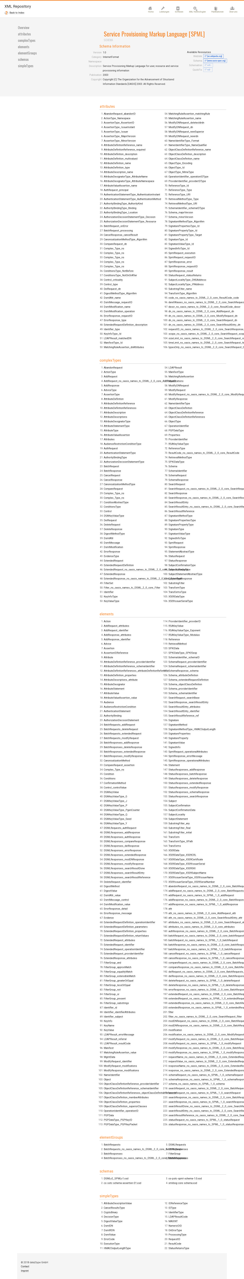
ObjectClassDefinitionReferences (146, 523)
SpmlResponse (189, 492)
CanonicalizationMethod (88, 712)
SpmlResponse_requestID (195, 289)
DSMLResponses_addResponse (93, 784)
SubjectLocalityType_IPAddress (198, 307)
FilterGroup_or (136, 605)
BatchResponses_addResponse (92, 694)
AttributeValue (82, 645)
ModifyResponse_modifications (145, 681)
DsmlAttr (133, 406)
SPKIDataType (189, 406)
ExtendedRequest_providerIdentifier (95, 906)
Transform (186, 614)
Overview (23, 143)
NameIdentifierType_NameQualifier (147, 329)
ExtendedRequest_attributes (90, 892)
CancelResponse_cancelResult (92, 343)
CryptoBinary (82, 989)
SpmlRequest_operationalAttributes (147, 870)
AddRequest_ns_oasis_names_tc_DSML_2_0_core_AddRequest (111, 411)
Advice (79, 596)
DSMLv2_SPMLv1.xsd (87, 956)
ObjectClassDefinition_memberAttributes (150, 708)
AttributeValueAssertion (88, 465)
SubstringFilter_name (192, 311)
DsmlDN (79, 1002)
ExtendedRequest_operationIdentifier (95, 901)
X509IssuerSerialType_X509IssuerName (203, 654)
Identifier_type (136, 275)
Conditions (81, 730)
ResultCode (187, 997)
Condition (80, 726)
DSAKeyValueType (85, 546)
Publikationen (216, 13)
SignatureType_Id (190, 262)
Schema (185, 411)
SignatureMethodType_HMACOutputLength (151, 847)
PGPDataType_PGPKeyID (142, 730)
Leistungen (160, 13)
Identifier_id (134, 618)
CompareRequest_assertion (90, 717)
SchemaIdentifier (190, 415)
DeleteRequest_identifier (89, 834)
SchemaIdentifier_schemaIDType (199, 231)
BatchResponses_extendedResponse (96, 703)
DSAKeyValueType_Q (87, 766)
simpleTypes (25, 181)
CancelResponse (84, 510)
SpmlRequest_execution (194, 275)
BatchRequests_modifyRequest (92, 690)
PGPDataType (135, 537)
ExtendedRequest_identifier (90, 897)
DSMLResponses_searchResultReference (98, 829)
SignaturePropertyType (193, 469)
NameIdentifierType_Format (143, 325)
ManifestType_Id (137, 289)
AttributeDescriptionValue (89, 980)
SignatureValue (136, 861)
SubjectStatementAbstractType (198, 519)
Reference (133, 757)
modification (187, 807)
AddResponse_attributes (88, 587)
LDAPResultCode (137, 1006)
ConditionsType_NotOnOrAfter (144, 221)
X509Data (186, 627)
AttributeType (82, 460)
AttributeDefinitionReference (90, 433)
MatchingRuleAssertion (140, 483)
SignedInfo (134, 865)
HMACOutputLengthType (141, 989)
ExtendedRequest (137, 429)
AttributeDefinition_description (92, 262)
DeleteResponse (137, 397)
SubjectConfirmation (192, 582)
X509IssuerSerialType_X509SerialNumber (204, 659)
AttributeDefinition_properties (91, 627)
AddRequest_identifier (87, 582)
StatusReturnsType (191, 1002)
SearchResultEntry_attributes (144, 825)
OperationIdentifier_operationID (145, 721)
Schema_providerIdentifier (142, 807)
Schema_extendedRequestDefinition (148, 798)
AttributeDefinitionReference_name (94, 253)
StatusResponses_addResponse (146, 888)
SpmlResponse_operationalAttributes (148, 879)
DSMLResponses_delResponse (93, 798)
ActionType (81, 402)
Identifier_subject (137, 627)
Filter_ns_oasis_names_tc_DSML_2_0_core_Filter (156, 456)
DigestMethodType (138, 402)
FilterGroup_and (136, 573)
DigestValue (81, 843)
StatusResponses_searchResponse (200, 573)
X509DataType (189, 541)
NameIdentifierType (138, 510)
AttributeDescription (86, 442)
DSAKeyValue (82, 744)
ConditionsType (83, 537)
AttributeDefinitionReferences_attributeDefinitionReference (107, 623)
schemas (23, 175)
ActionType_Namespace (88, 226)
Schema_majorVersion (193, 235)
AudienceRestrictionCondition (91, 659)
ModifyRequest (136, 496)
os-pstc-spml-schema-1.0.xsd (144, 956)
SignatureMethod (137, 843)
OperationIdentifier (138, 532)
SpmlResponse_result (193, 293)
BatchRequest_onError (87, 334)
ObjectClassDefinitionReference (145, 519)
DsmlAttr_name (136, 244)
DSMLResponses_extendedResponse (96, 807)
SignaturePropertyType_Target (197, 258)
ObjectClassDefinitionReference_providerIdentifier (155, 694)
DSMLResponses (137, 938)
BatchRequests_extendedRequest (94, 685)
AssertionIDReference (87, 605)
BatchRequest (82, 496)
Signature (133, 838)
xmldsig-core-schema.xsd (142, 961)
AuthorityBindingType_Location (92, 320)
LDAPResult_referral (139, 650)
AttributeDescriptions (86, 447)
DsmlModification (137, 415)
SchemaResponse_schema (143, 789)
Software (175, 13)
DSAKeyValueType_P (87, 757)
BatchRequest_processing (89, 338)
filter (183, 789)
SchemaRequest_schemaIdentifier (147, 784)
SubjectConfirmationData (194, 587)
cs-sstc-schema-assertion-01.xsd (93, 961)
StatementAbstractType (194, 496)
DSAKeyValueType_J (86, 753)
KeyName (133, 636)
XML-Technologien (194, 13)
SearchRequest (189, 429)
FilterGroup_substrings (140, 614)
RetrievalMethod (137, 762)
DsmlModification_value (88, 856)
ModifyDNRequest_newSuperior (145, 316)
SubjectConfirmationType (194, 510)
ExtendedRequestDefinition (143, 433)
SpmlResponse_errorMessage (145, 874)
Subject (185, 578)
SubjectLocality (189, 591)
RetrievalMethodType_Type (196, 221)
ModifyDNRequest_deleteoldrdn (146, 307)
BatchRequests (83, 929)
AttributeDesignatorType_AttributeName (97, 284)
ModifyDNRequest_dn (140, 311)
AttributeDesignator (85, 636)
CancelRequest (83, 505)
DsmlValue (81, 1011)
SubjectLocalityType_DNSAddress (200, 302)
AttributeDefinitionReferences (91, 438)
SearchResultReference (194, 456)
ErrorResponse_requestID (142, 262)
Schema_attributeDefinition (143, 793)
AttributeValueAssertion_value (91, 650)
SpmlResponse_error (192, 284)
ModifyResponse (137, 505)
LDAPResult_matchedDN (142, 284)
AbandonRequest (84, 397)
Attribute (79, 609)
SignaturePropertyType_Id (195, 253)
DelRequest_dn (136, 235)
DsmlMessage (136, 411)
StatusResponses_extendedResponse (149, 901)
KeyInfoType (135, 465)
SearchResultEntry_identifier (143, 829)
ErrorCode (133, 980)
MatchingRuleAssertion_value (144, 663)
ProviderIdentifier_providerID (144, 739)
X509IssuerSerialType (193, 546)
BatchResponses (84, 938)
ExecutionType (136, 984)
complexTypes (26, 156)
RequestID (187, 993)
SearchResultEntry (191, 447)
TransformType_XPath (193, 618)
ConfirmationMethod (86, 735)
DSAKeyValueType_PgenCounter (93, 762)
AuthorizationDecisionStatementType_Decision (101, 325)
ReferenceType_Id (138, 370)
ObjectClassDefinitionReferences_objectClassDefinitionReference (164, 703)
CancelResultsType (85, 984)
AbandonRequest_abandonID (91, 221)
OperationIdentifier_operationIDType (148, 361)
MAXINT (132, 1011)
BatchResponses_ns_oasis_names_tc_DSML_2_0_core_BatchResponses (169, 929)
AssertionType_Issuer (87, 239)
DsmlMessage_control (87, 852)
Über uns (233, 13)
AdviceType (81, 420)
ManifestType (135, 478)
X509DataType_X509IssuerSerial (199, 641)
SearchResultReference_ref (143, 834)
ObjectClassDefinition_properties (146, 712)
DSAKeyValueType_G (86, 748)
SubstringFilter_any (191, 600)
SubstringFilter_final (192, 605)
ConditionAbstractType (87, 532)
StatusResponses (190, 933)
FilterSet (132, 451)
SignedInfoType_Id (191, 271)
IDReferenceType (137, 993)
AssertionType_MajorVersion (91, 244)
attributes (24, 149)
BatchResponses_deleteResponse (94, 699)
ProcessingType (190, 989)
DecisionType (82, 993)
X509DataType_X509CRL (195, 632)
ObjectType (134, 528)
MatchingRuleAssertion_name (144, 302)
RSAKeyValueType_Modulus (143, 753)
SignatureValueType (192, 478)
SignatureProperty (138, 856)
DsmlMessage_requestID (142, 248)
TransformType (189, 532)
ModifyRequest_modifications (144, 677)
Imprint (25, 1147)
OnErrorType (187, 984)
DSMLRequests (136, 933)
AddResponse (83, 415)
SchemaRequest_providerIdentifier (147, 780)
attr (182, 685)
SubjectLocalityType (192, 514)
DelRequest (81, 550)
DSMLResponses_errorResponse (93, 802)
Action (78, 573)
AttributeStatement (85, 641)
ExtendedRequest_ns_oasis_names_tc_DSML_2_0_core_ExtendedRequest (170, 438)
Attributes (80, 469)
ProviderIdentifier (137, 546)
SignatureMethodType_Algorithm (199, 244)
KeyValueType (136, 469)
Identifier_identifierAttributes (144, 623)
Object (131, 690)
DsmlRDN (80, 1006)
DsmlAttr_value (83, 847)
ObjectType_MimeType (140, 356)
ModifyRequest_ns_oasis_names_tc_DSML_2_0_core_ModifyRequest (167, 501)
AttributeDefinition (85, 429)
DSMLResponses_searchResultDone (95, 820)
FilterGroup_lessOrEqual (141, 596)
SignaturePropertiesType (194, 465)
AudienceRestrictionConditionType (94, 474)
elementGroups (27, 169)
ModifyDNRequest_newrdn (143, 320)
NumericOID (187, 980)
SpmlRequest (188, 487)
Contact (25, 1143)
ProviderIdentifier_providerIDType (146, 365)
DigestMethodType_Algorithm (144, 239)
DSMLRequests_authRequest (91, 780)
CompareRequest (84, 519)
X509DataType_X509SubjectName (200, 650)
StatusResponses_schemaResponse (148, 910)
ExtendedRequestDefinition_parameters (97, 879)
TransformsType (190, 537)
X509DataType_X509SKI (194, 645)
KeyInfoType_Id (136, 280)
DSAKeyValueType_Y (86, 775)
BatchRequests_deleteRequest (92, 681)
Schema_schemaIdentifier (142, 811)
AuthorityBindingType (86, 487)
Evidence (80, 870)
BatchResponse (83, 501)
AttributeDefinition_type (88, 275)
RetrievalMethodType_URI (195, 226)
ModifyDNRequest (138, 492)
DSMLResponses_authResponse (93, 789)
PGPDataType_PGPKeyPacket (144, 735)
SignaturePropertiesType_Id (196, 248)
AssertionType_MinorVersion (91, 248)
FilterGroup (187, 929)
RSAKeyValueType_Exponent (144, 748)
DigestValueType (84, 997)
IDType (132, 997)
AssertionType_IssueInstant (90, 235)
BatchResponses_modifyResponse (94, 708)
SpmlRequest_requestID (194, 280)
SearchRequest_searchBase (143, 816)
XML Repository (18, 6)
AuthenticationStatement (88, 663)
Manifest (133, 659)
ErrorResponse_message (89, 865)
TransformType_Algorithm (195, 316)
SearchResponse (190, 438)
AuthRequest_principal (87, 298)
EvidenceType (135, 424)
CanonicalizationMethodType (91, 514)
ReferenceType (136, 555)
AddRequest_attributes (87, 578)
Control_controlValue (86, 739)
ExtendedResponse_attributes (91, 910)
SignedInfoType (189, 483)
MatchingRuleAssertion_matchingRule (148, 298)
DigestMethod (83, 838)
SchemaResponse (191, 424)
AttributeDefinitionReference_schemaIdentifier (100, 618)
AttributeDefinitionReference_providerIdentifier (101, 614)
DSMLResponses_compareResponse (96, 793)
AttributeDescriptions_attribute (92, 632)
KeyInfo (132, 632)
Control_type (135, 231)
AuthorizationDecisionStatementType (95, 492)
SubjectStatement (190, 596)
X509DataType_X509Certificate (198, 636)
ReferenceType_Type (139, 374)
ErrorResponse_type (139, 266)
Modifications (135, 487)
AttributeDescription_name (89, 280)
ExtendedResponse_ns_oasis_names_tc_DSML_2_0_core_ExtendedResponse (172, 447)
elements (23, 162)
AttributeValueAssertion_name (91, 293)
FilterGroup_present (139, 609)
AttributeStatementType (88, 456)
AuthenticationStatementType (91, 483)
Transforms (187, 623)
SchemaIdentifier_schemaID (143, 775)
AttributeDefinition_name (88, 271)
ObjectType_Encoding (140, 347)
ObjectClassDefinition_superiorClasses (149, 717)
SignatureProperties (139, 852)
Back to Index (17, 13)
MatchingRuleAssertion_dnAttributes (148, 293)
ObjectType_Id (136, 352)
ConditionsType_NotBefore (90, 379)
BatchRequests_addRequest (90, 677)
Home (145, 13)
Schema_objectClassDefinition (144, 802)
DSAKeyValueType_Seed (89, 771)
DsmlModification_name (141, 253)
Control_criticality (137, 226)
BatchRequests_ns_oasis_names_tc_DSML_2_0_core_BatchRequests (114, 933)
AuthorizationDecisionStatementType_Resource (101, 329)
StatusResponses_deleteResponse (147, 897)
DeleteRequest (83, 555)
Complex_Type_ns (85, 356)
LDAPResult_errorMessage (143, 645)
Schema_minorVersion (193, 239)
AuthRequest (82, 478)
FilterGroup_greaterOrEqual (143, 591)
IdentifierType (135, 1002)
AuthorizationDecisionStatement (92, 672)
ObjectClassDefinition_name (143, 343)
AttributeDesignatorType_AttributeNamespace (100, 289)
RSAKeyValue (135, 744)
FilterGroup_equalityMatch (142, 582)
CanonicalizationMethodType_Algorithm (96, 347)
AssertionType (83, 424)
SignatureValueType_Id (193, 266)
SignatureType (188, 474)
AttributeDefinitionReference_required (96, 258)
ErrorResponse (136, 420)
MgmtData (133, 667)
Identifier (133, 460)
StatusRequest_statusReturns (197, 298)
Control (79, 541)
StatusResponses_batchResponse (147, 892)
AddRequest (82, 406)
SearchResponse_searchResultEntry (148, 820)
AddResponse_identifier (88, 591)
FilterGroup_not (136, 600)
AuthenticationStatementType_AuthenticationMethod (103, 307)
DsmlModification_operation (143, 258)
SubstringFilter (189, 528)
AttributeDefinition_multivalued (92, 266)
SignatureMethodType (193, 460)
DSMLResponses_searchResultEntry (95, 825)
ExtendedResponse (138, 442)
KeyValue (133, 641)
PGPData (133, 726)
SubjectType (187, 523)
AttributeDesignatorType (88, 451)
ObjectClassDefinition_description (146, 338)
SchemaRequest (190, 420)
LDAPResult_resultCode (141, 654)
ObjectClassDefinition (140, 514)
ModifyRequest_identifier (142, 672)
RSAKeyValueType (138, 550)
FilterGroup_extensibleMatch (144, 587)
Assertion (80, 600)
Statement (133, 883)
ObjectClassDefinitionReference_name (149, 334)
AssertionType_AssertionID (90, 231)
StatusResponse (190, 505)
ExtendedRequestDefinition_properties (96, 883)
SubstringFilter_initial (192, 609)
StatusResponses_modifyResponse (148, 906)
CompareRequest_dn (86, 352)
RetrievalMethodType (192, 402)
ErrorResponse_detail (87, 861)
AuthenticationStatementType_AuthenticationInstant (103, 302)
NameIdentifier (136, 685)
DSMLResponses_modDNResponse (95, 811)
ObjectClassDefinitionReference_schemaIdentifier (155, 699)
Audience (80, 654)
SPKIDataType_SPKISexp (142, 771)
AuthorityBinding (84, 667)
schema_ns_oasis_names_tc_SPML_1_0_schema (209, 861)
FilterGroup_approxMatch (142, 578)
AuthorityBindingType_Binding (91, 316)
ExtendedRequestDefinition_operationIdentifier (101, 874)
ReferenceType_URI (139, 379)
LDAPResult (134, 474)
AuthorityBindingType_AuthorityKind (94, 311)
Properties (134, 541)
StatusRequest (189, 501)
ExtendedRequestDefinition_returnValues (97, 888)
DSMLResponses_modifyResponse (95, 816)
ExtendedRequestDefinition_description (150, 271)
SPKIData (133, 766)
